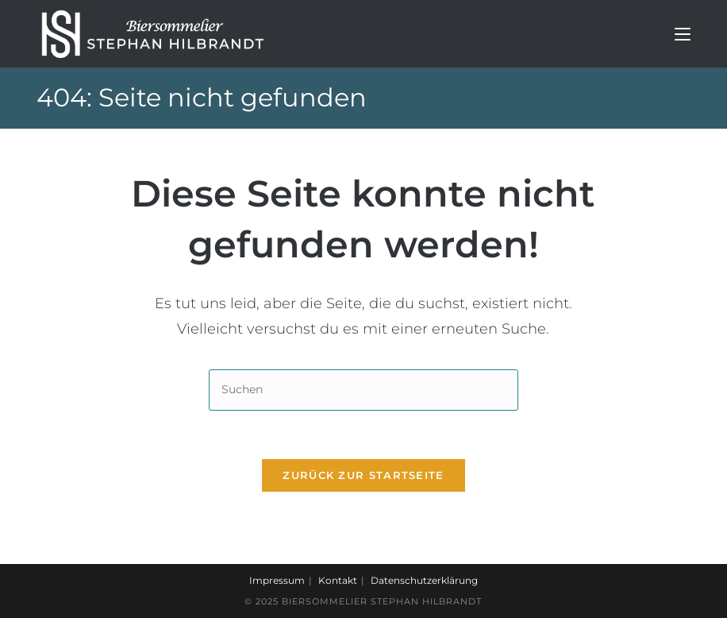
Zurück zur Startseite (363, 475)
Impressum (277, 580)
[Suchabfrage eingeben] (363, 389)
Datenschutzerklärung (424, 580)
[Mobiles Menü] (682, 33)
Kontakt (337, 580)
